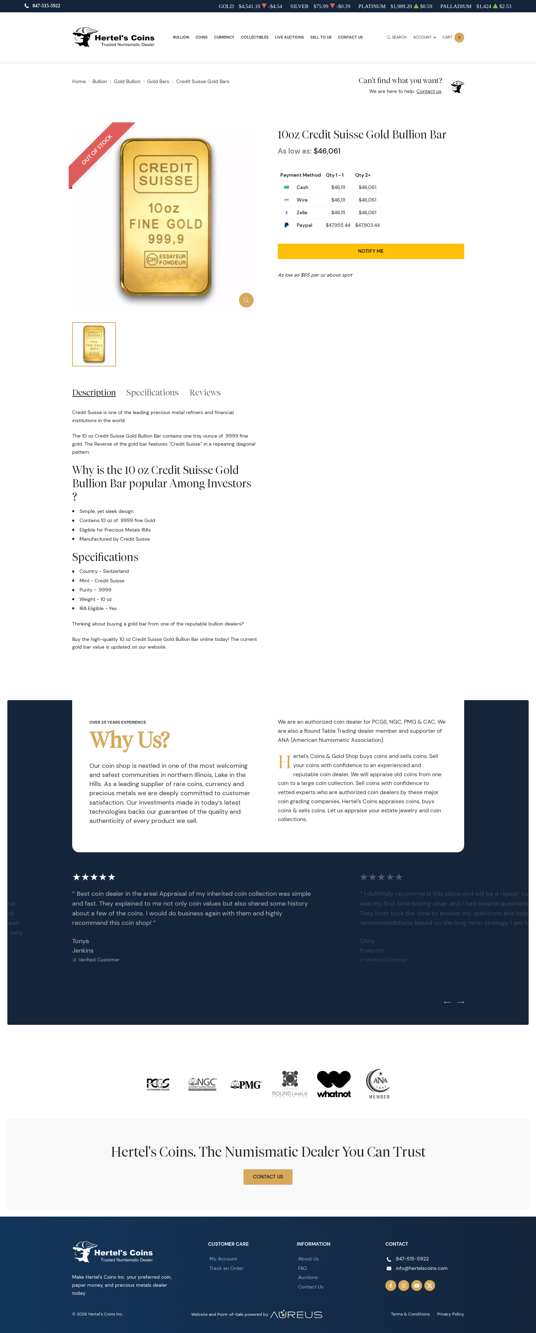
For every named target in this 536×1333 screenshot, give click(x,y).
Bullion (181, 37)
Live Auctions (289, 37)
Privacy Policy (450, 1314)
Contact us (429, 91)
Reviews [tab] (205, 392)
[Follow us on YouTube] (416, 1285)
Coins (201, 37)
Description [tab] (94, 392)
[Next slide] (460, 1003)
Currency (224, 37)
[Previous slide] (447, 1003)
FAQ (302, 1268)
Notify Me (371, 251)
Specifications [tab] (152, 392)
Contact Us (350, 37)
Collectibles (255, 37)
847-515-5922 (46, 6)
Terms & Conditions (410, 1314)
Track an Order (226, 1268)
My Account (223, 1259)
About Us (308, 1259)
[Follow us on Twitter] (429, 1285)
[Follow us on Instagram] (404, 1285)
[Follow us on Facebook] (391, 1285)
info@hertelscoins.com (422, 1268)
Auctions (308, 1277)
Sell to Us (321, 37)
